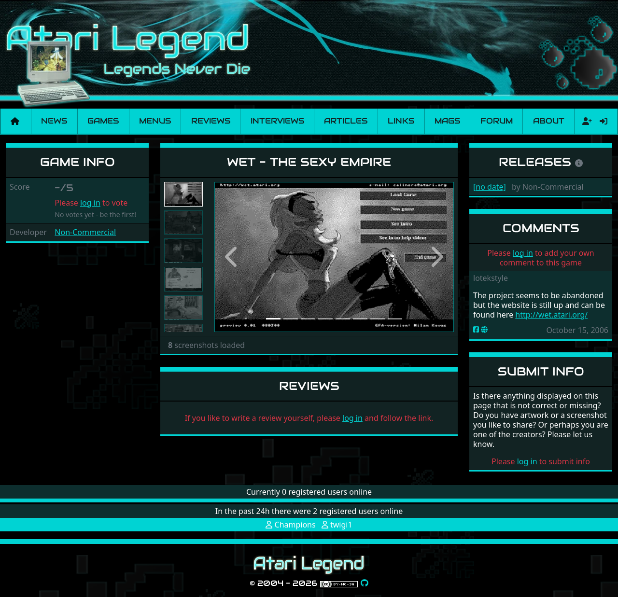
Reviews (210, 121)
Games (103, 121)
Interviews (277, 121)
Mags (447, 121)
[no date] (489, 186)
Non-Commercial (85, 232)
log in (90, 202)
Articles (345, 121)
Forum (496, 121)
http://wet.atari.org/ (551, 314)
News (54, 121)
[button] (232, 257)
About (548, 121)
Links (401, 121)
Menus (155, 121)
